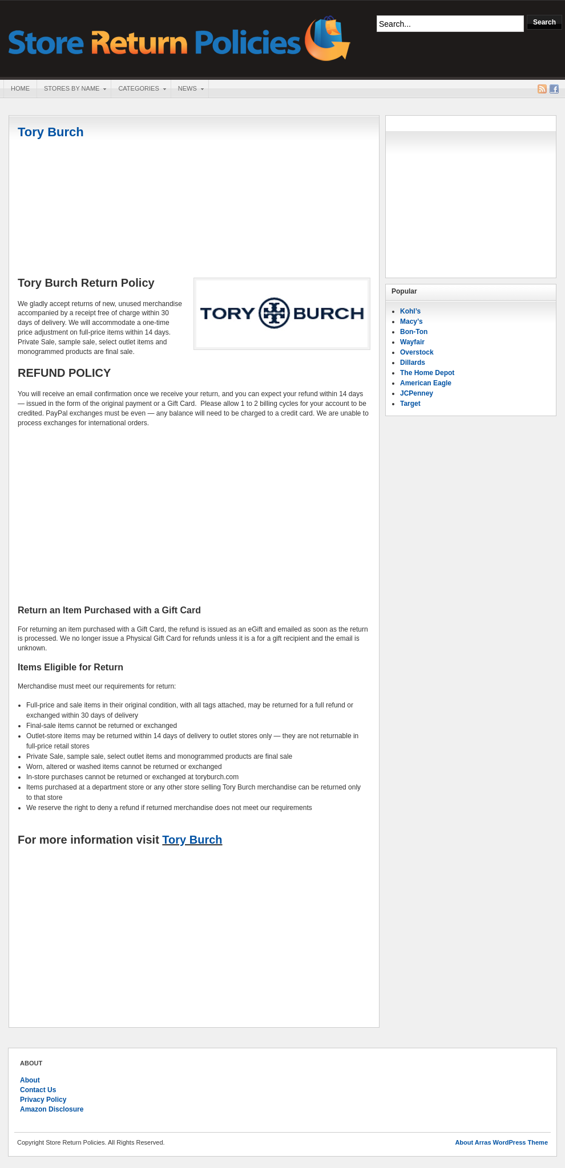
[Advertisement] (194, 516)
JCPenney (416, 393)
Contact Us (38, 1090)
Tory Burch (192, 839)
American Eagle (425, 383)
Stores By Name (71, 89)
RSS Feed (542, 88)
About (30, 1080)
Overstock (417, 352)
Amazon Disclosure (51, 1109)
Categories (138, 89)
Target (410, 404)
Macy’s (411, 321)
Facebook (554, 88)
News (187, 89)
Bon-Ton (413, 332)
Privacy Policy (43, 1100)
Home (20, 88)
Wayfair (412, 342)
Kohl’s (410, 311)
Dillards (412, 363)
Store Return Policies (180, 37)
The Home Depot (427, 373)
